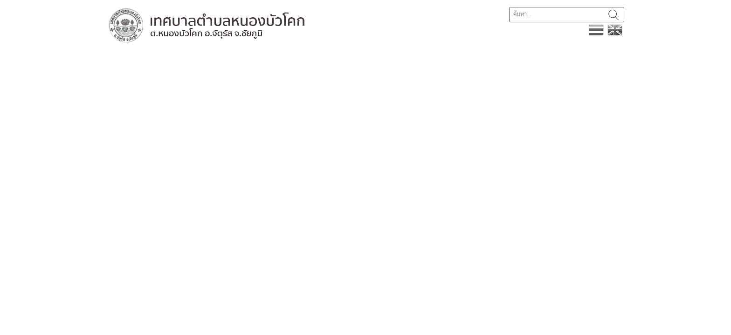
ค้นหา (613, 14)
